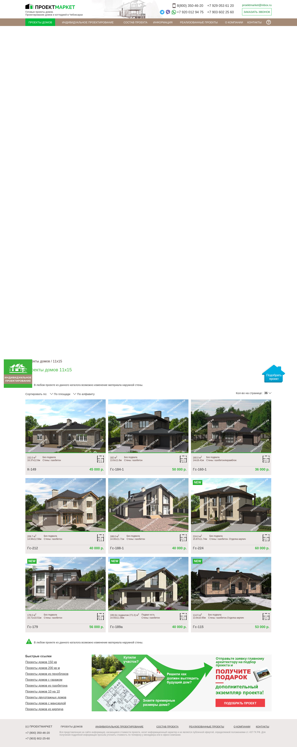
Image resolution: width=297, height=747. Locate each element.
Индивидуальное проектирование (88, 22)
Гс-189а (116, 627)
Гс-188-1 (117, 548)
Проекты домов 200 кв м (42, 668)
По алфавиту (84, 394)
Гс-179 (32, 627)
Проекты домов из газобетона (46, 685)
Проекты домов (40, 22)
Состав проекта (135, 22)
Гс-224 (198, 548)
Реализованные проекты (199, 22)
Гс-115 (198, 627)
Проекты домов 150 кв (41, 662)
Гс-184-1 (117, 469)
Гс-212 (32, 548)
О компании (234, 22)
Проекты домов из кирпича (44, 709)
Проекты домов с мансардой (45, 703)
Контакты (254, 22)
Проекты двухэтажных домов (45, 697)
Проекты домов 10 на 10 (42, 691)
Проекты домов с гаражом (43, 679)
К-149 (31, 469)
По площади (60, 394)
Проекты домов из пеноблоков (46, 673)
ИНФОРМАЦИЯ (162, 22)
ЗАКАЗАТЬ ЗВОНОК (257, 11)
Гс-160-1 (199, 469)
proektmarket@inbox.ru (257, 5)
